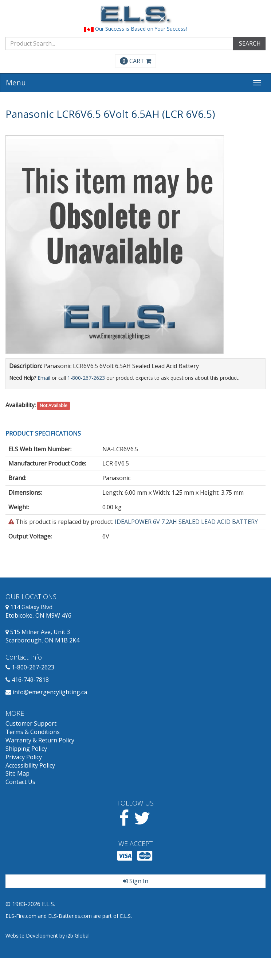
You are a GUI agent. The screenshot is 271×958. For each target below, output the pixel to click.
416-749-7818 (30, 680)
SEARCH (249, 43)
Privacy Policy (23, 757)
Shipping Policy (26, 749)
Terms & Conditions (32, 732)
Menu (16, 83)
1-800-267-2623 (86, 377)
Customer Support (30, 723)
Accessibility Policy (30, 765)
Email (44, 377)
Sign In (135, 881)
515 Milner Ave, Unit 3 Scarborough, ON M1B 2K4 (42, 636)
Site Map (17, 773)
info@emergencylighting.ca (50, 692)
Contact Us (20, 782)
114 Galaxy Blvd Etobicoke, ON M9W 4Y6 (38, 611)
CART (135, 61)
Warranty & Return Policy (39, 740)
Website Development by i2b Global (47, 935)
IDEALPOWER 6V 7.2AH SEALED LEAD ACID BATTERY (186, 522)
